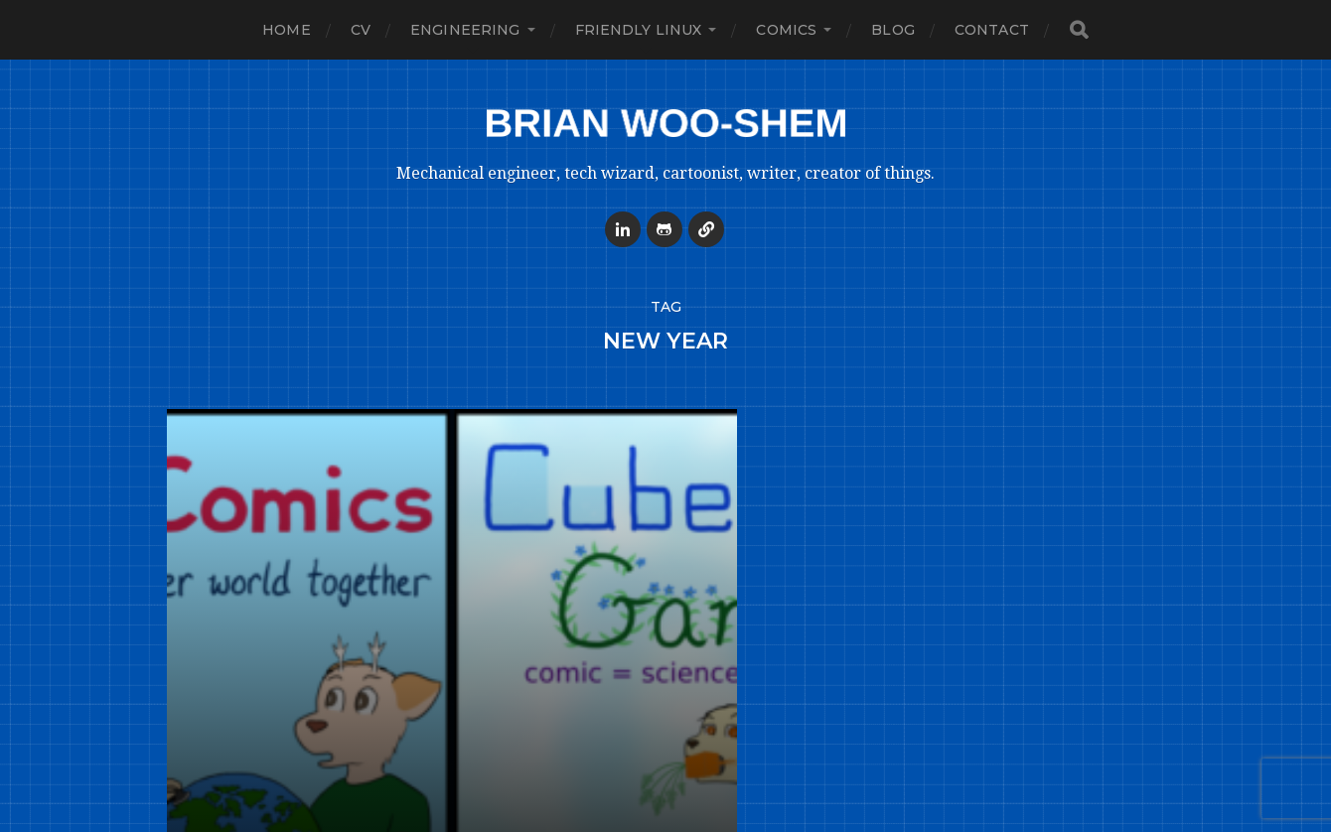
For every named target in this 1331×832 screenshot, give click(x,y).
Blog (893, 30)
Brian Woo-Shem (704, 793)
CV (360, 30)
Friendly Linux (638, 30)
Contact (992, 30)
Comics (786, 30)
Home (286, 30)
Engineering (465, 30)
